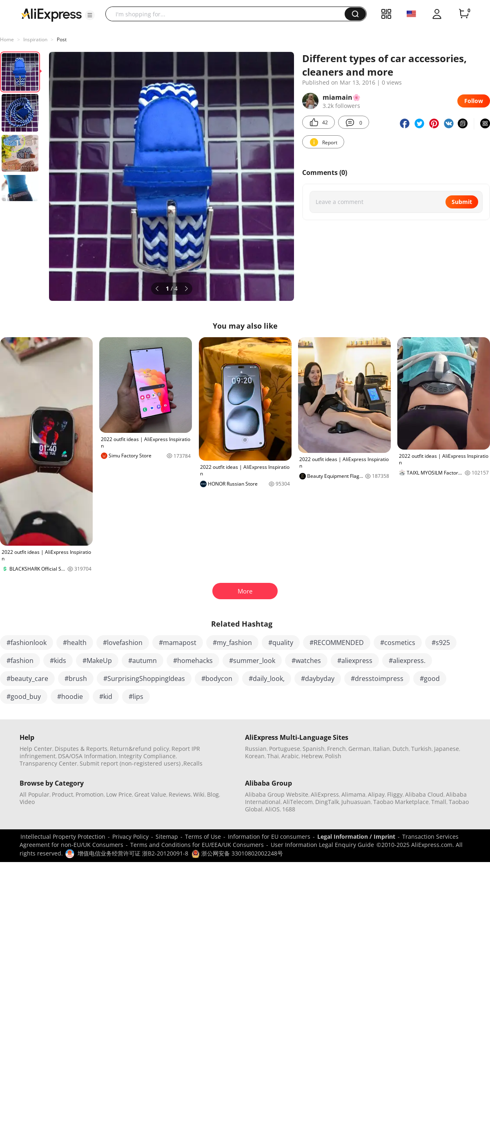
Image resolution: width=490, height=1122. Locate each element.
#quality (280, 642)
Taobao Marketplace (401, 802)
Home (7, 39)
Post (62, 39)
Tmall (438, 802)
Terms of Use (203, 836)
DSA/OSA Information (87, 756)
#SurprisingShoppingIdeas (144, 678)
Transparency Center (48, 763)
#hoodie (70, 696)
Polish (333, 756)
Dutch (400, 748)
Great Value (150, 794)
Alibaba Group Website (276, 794)
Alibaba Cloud (424, 794)
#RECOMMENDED (337, 642)
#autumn (142, 660)
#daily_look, (267, 678)
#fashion (20, 660)
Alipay (376, 794)
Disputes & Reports (81, 748)
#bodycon (216, 678)
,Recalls (192, 763)
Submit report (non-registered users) (130, 763)
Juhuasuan (356, 802)
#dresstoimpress (377, 678)
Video (27, 802)
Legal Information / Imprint (356, 836)
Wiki (199, 794)
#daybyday (317, 678)
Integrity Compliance (147, 756)
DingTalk (327, 802)
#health (75, 642)
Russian (256, 748)
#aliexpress (354, 660)
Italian (381, 748)
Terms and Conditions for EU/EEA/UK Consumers (197, 845)
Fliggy (395, 794)
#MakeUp (97, 660)
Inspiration (35, 39)
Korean (255, 756)
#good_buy (24, 696)
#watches (306, 660)
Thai (273, 756)
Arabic (290, 756)
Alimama (353, 794)
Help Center (36, 748)
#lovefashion (123, 642)
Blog (213, 794)
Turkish (421, 748)
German (359, 748)
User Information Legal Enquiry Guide (322, 845)
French (336, 748)
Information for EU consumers (269, 836)
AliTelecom (298, 802)
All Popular (34, 794)
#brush (76, 678)
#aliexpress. (407, 660)
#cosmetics (397, 642)
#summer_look (252, 660)
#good (430, 678)
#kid (105, 696)
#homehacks (193, 660)
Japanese (446, 748)
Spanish (314, 748)
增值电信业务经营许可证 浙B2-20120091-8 (133, 853)
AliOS (272, 809)
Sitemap (167, 836)
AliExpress (325, 794)
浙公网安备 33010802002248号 (237, 853)
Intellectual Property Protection (62, 836)
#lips (136, 696)
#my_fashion (232, 642)
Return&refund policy (139, 748)
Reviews (180, 794)
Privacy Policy (130, 836)
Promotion (90, 794)
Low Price (119, 794)
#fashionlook (27, 642)
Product (62, 794)
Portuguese (284, 748)
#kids (58, 660)
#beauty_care (27, 678)
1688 (288, 809)
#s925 (441, 642)
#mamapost (177, 642)
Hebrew (312, 756)
